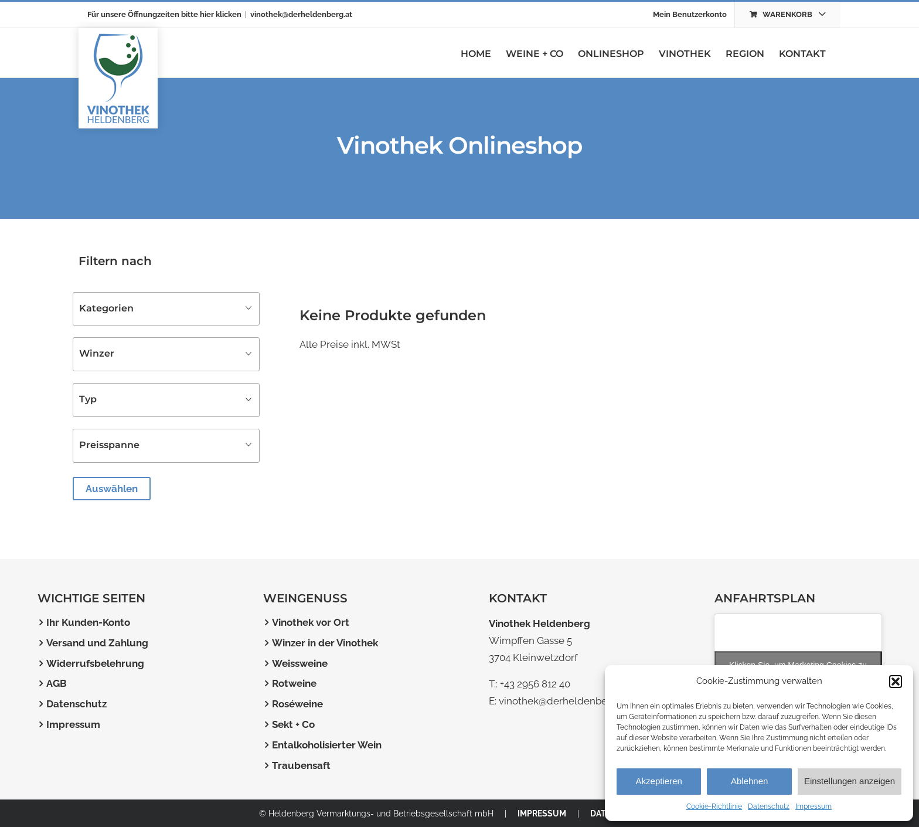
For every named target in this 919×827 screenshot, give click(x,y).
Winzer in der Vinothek (325, 643)
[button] (895, 681)
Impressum (813, 806)
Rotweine (294, 683)
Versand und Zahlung (97, 643)
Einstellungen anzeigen (849, 781)
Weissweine (300, 663)
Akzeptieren (659, 781)
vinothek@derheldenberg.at (301, 14)
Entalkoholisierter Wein (327, 745)
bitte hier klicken (211, 14)
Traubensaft (301, 765)
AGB (56, 683)
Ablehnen (749, 781)
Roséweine (297, 704)
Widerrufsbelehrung (95, 663)
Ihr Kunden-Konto (88, 622)
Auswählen (112, 488)
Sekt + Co (293, 724)
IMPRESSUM (542, 813)
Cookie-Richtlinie (714, 806)
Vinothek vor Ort (310, 622)
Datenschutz (768, 806)
